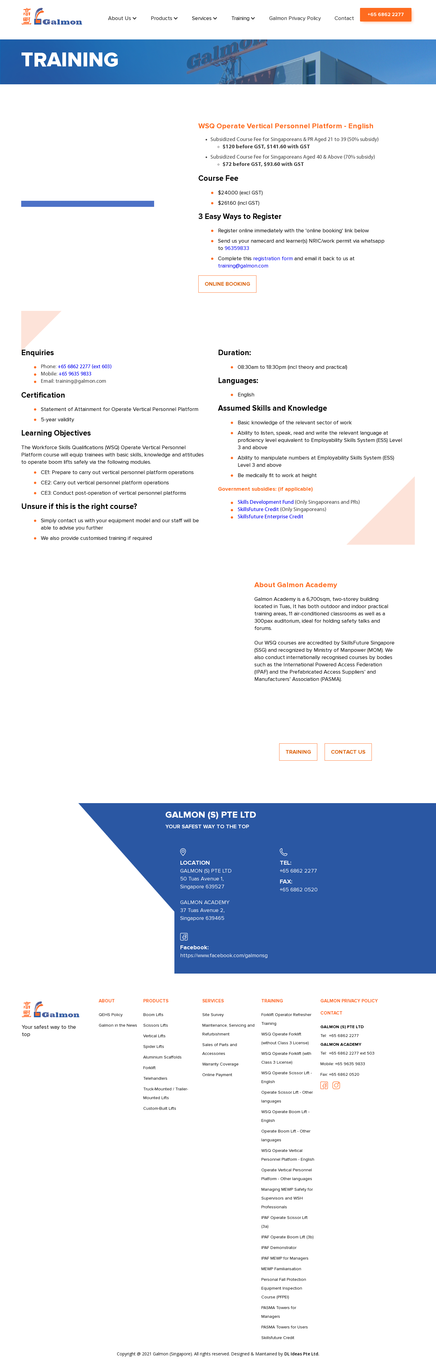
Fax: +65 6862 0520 (339, 1074)
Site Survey (213, 1014)
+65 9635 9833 (74, 374)
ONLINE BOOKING (227, 284)
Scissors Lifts (155, 1025)
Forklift (149, 1067)
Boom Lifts (153, 1014)
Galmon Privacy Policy (295, 18)
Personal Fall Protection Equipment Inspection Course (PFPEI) (283, 1288)
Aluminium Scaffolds (162, 1057)
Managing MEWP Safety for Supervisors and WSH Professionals (287, 1198)
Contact (344, 18)
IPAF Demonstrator (278, 1247)
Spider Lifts (153, 1046)
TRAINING (298, 752)
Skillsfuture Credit (277, 1337)
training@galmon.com (243, 265)
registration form (273, 258)
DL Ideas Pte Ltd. (301, 1354)
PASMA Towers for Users (284, 1327)
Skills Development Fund (266, 502)
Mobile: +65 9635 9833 (342, 1063)
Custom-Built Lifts (159, 1108)
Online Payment (217, 1074)
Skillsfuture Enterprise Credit (270, 517)
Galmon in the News (118, 1025)
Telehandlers (155, 1078)
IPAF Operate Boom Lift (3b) (287, 1237)
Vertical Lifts (154, 1035)
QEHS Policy (111, 1014)
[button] (122, 18)
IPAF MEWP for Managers (285, 1258)
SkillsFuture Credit (258, 510)
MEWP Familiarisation (281, 1268)
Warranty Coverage (220, 1064)
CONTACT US (348, 752)
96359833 (237, 248)
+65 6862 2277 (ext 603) (85, 367)
